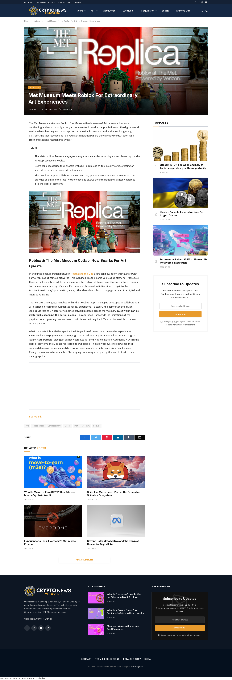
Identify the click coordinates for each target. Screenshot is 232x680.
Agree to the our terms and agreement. (180, 635)
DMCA (78, 2)
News (79, 10)
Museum (86, 426)
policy (188, 635)
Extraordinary (54, 426)
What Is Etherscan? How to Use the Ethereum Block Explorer (124, 596)
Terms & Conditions (45, 2)
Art (27, 426)
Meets (68, 426)
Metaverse (109, 10)
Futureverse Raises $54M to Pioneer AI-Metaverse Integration (183, 261)
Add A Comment (84, 560)
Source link (35, 416)
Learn (165, 10)
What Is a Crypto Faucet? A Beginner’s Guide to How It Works (125, 612)
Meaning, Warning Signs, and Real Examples (123, 628)
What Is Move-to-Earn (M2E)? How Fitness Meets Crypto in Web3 (49, 494)
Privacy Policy (64, 2)
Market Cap (183, 10)
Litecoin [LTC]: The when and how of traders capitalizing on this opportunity (183, 166)
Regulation (147, 10)
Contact (28, 2)
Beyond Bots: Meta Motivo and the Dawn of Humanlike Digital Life (113, 543)
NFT (93, 10)
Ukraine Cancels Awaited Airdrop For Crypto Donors (181, 214)
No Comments (49, 109)
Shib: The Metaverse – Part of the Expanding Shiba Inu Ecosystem (113, 494)
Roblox (96, 426)
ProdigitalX (138, 667)
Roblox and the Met (82, 273)
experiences (38, 426)
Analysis (128, 10)
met (76, 426)
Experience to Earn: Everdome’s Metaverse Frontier (50, 543)
